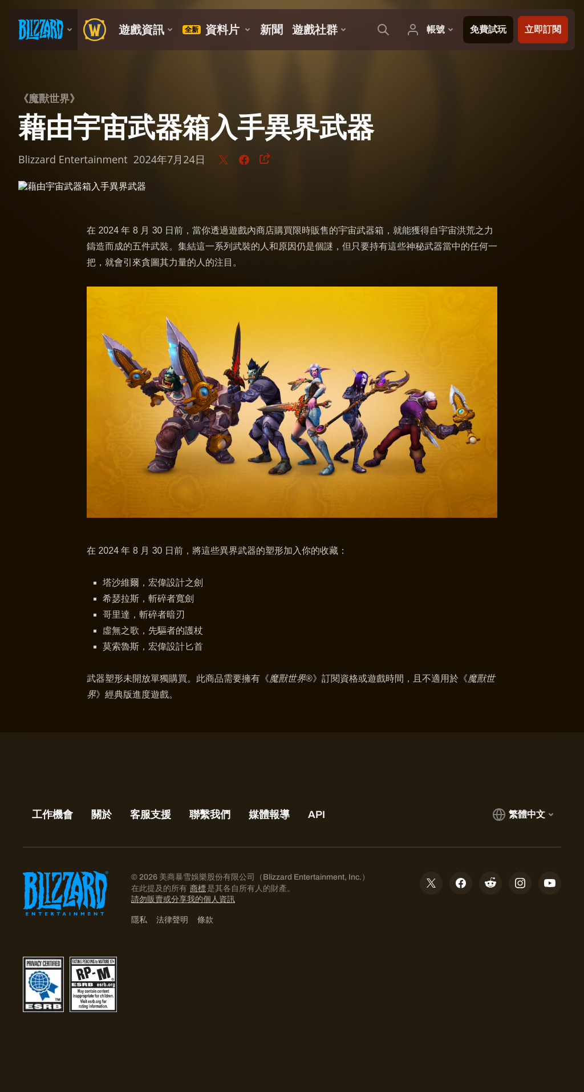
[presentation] (43, 29)
